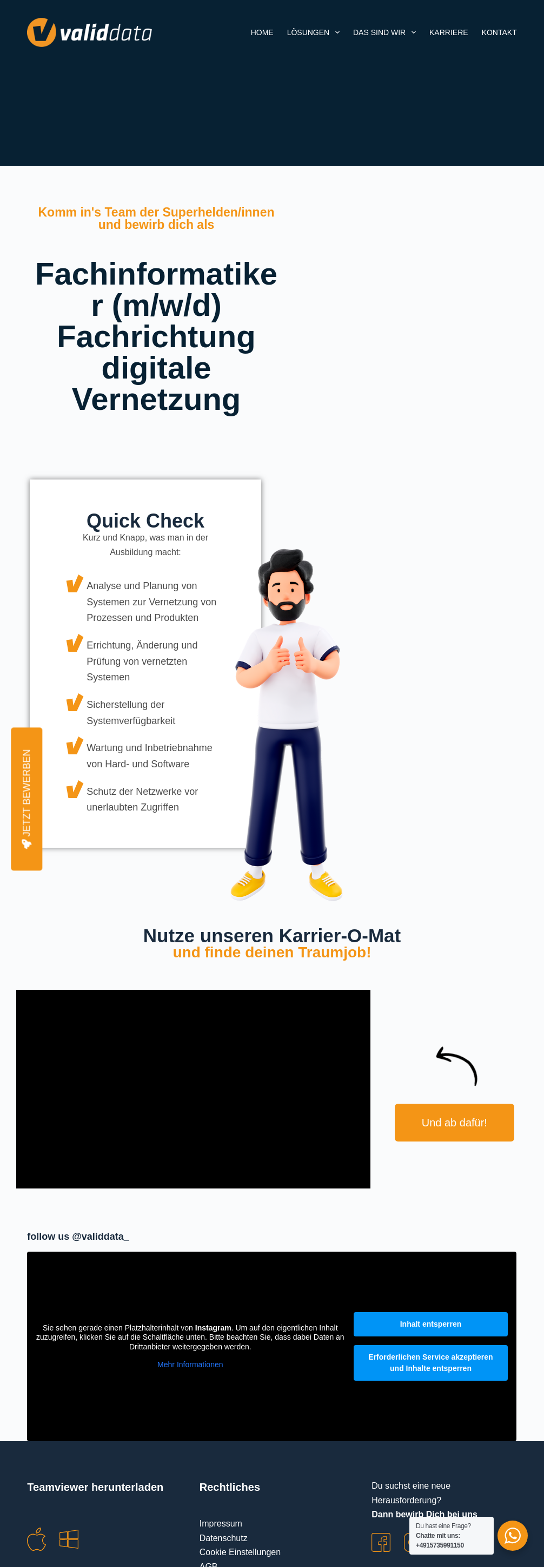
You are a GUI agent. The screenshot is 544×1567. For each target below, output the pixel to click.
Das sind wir (386, 32)
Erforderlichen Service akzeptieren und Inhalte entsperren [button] (431, 1363)
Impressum (221, 1523)
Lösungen (315, 32)
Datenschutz (224, 1538)
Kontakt (499, 32)
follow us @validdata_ (78, 1236)
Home (262, 32)
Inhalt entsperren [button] (431, 1324)
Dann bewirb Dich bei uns (424, 1514)
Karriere (448, 32)
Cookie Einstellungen (240, 1552)
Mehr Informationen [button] (190, 1364)
